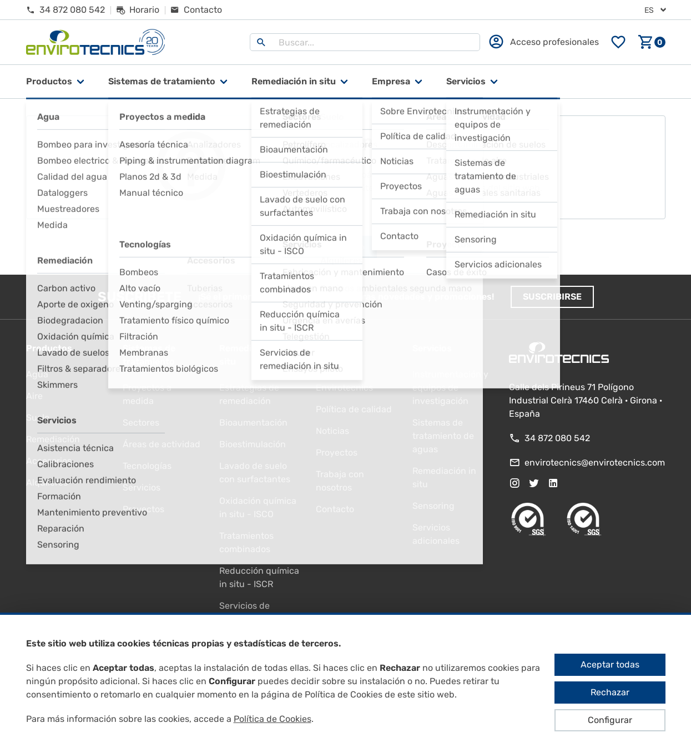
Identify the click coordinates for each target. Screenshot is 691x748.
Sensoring (433, 506)
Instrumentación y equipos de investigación (450, 387)
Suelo (37, 417)
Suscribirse (552, 296)
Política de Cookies (272, 719)
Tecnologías (147, 466)
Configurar (610, 720)
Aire (34, 396)
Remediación (53, 439)
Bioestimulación (252, 444)
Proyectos (143, 509)
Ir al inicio (346, 247)
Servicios (466, 81)
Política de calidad (354, 409)
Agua (37, 374)
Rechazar (610, 692)
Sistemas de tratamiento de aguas (443, 435)
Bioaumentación (253, 422)
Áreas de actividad (161, 444)
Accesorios (49, 461)
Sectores (141, 422)
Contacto (335, 509)
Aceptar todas (610, 664)
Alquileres (47, 482)
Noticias (332, 431)
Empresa (391, 81)
